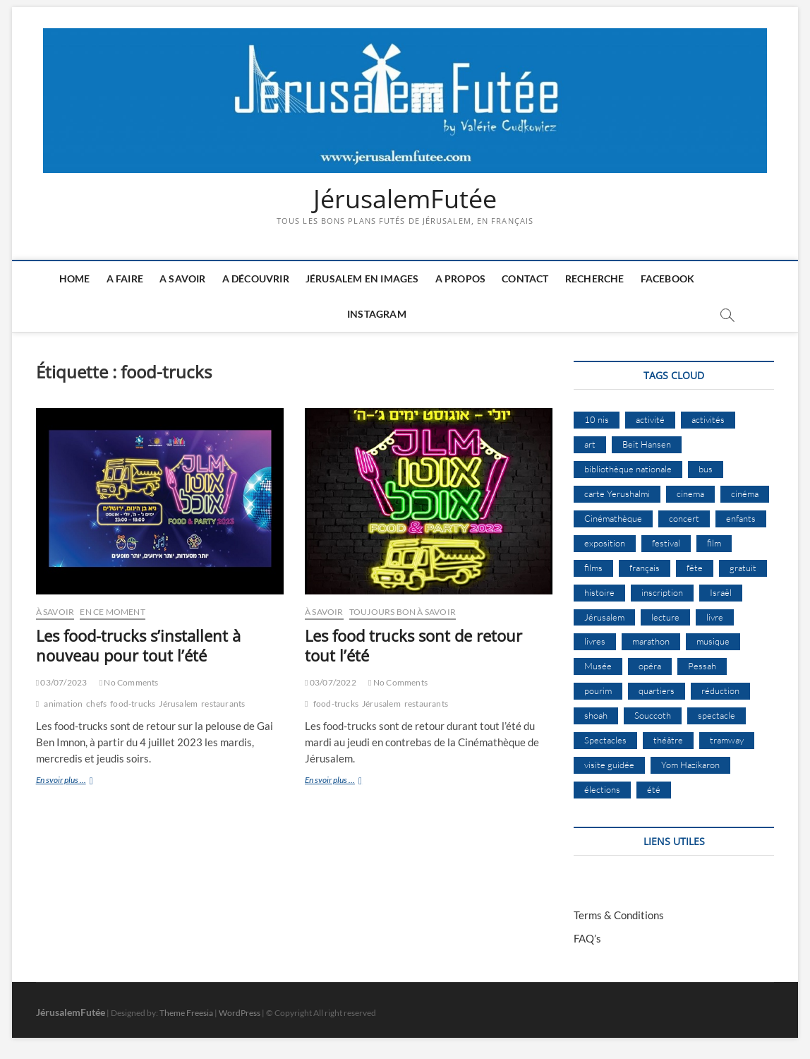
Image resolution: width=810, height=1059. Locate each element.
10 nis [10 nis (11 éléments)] (596, 419)
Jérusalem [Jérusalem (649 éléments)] (604, 617)
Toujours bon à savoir (402, 611)
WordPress (239, 1012)
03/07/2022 (330, 682)
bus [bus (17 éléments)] (706, 468)
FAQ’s (587, 938)
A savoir (182, 279)
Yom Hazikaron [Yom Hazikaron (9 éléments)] (690, 764)
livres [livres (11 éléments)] (594, 641)
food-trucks (132, 703)
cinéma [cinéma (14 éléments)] (744, 493)
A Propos (460, 279)
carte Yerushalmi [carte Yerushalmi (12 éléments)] (617, 493)
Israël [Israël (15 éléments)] (721, 592)
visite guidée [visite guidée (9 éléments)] (609, 764)
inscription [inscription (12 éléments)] (662, 592)
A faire (125, 279)
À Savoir (55, 611)
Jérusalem (178, 703)
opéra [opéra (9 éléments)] (650, 665)
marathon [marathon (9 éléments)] (651, 641)
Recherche (594, 279)
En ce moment (112, 611)
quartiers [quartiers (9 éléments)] (657, 690)
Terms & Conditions (619, 915)
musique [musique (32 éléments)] (713, 641)
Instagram (376, 314)
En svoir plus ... (79, 781)
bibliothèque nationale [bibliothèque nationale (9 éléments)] (628, 468)
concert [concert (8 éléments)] (684, 518)
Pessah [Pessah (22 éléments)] (702, 665)
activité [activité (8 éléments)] (650, 419)
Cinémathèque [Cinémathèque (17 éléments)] (613, 518)
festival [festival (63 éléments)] (666, 543)
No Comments (129, 682)
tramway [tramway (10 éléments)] (727, 740)
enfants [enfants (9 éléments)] (741, 518)
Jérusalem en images (362, 279)
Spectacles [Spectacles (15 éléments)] (605, 740)
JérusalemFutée (405, 199)
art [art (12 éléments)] (590, 444)
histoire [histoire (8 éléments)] (599, 592)
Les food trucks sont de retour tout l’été (413, 645)
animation (63, 703)
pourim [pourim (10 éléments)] (598, 690)
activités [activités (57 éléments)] (708, 419)
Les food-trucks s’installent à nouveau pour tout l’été (138, 645)
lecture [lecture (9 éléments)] (665, 617)
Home (74, 279)
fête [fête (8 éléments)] (695, 567)
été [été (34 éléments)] (653, 789)
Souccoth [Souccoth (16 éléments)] (652, 715)
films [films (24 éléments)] (593, 567)
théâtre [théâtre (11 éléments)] (668, 740)
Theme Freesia (186, 1012)
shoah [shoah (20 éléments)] (596, 715)
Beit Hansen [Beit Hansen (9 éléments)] (646, 444)
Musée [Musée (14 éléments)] (598, 665)
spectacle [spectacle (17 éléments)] (716, 715)
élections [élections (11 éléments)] (602, 789)
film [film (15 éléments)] (714, 543)
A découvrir (255, 279)
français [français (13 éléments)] (644, 567)
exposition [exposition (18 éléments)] (604, 543)
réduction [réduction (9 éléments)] (720, 690)
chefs (96, 703)
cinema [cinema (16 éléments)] (690, 493)
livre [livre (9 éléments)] (714, 617)
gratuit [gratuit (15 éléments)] (743, 567)
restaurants (223, 703)
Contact (525, 279)
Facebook (668, 279)
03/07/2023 (61, 682)
